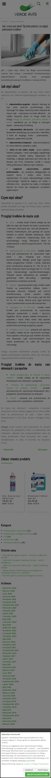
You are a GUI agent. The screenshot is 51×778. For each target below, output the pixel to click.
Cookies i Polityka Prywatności (36, 764)
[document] (25, 755)
